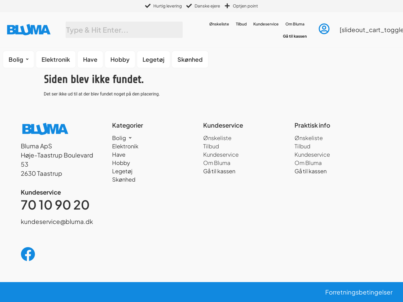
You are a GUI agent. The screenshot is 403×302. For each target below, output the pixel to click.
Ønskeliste (219, 23)
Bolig (19, 59)
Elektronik (56, 59)
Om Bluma (294, 23)
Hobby (120, 59)
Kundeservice (266, 23)
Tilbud (241, 23)
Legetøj (153, 59)
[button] (18, 59)
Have (90, 59)
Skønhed (190, 59)
